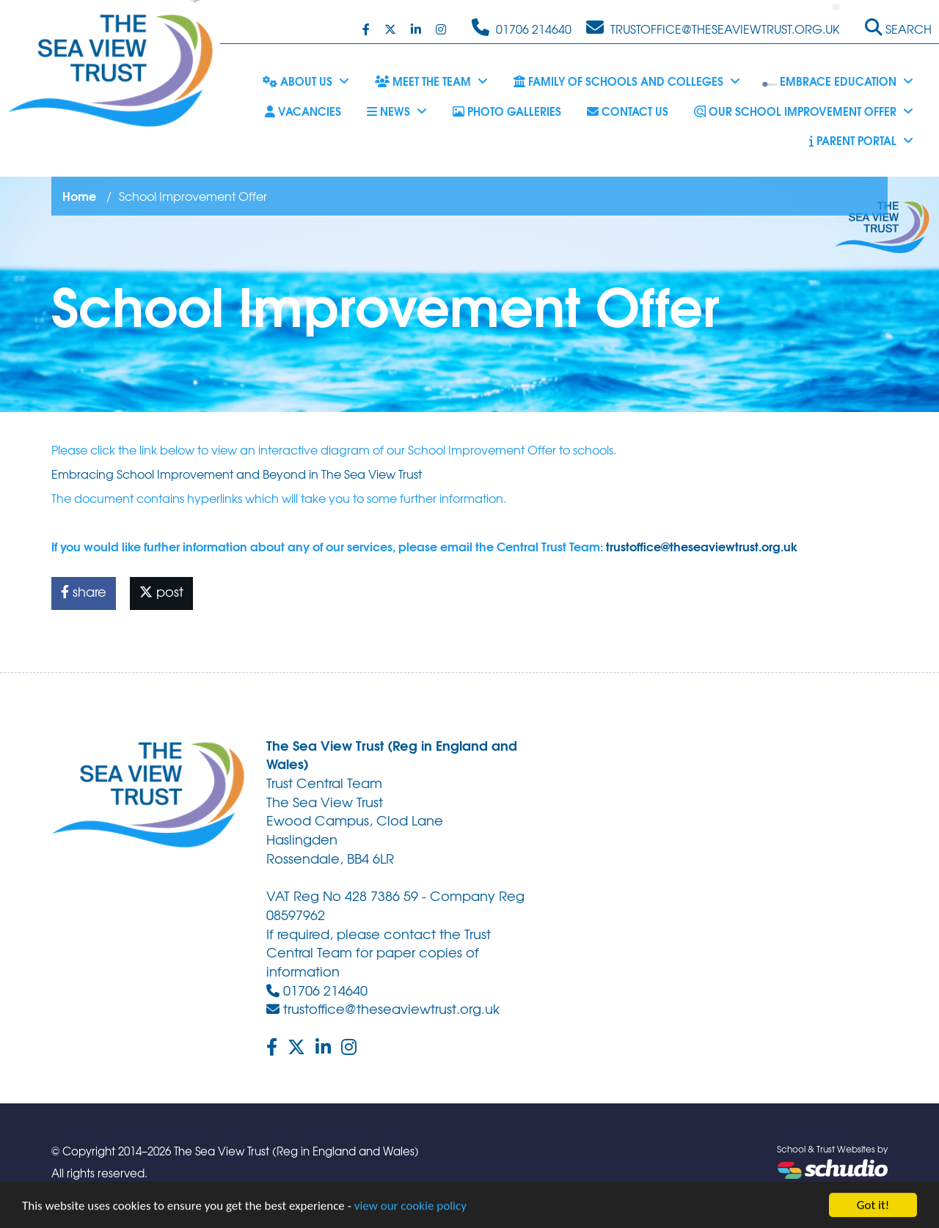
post (161, 591)
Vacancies (303, 111)
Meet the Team (431, 80)
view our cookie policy (410, 1208)
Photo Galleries (507, 111)
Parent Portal (861, 140)
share (83, 591)
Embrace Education (837, 80)
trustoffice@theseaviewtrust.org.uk (701, 546)
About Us (306, 80)
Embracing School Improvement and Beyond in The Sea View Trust (236, 473)
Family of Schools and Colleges (627, 80)
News (397, 111)
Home (79, 195)
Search (898, 27)
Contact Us (627, 111)
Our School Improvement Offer (803, 111)
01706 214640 (317, 990)
